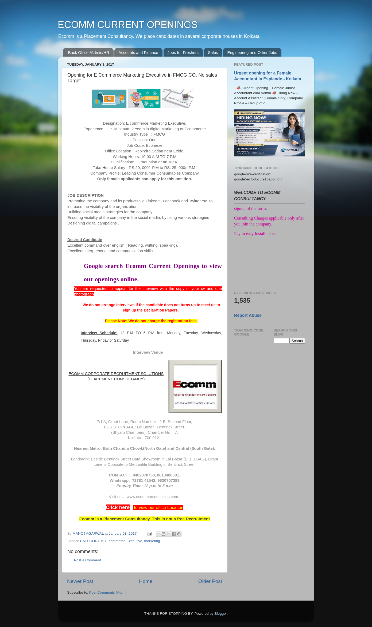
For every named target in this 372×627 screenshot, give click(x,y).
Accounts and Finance (138, 52)
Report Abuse (248, 315)
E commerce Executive (123, 541)
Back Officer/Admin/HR (88, 52)
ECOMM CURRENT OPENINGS (127, 24)
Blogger (221, 614)
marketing (152, 541)
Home (145, 581)
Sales (213, 52)
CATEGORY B (91, 541)
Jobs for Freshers (183, 52)
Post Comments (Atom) (108, 592)
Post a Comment (87, 560)
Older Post (210, 581)
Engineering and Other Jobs (252, 52)
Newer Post (80, 581)
